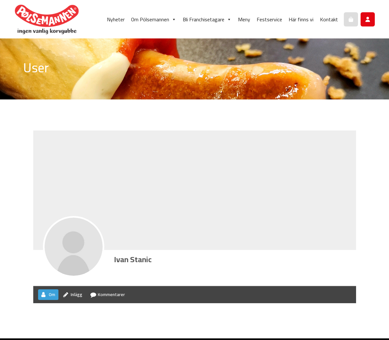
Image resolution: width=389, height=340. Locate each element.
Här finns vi (301, 19)
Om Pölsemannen (153, 19)
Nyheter (116, 19)
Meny (244, 19)
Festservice (269, 19)
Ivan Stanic (133, 259)
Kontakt (329, 19)
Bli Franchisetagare (207, 19)
